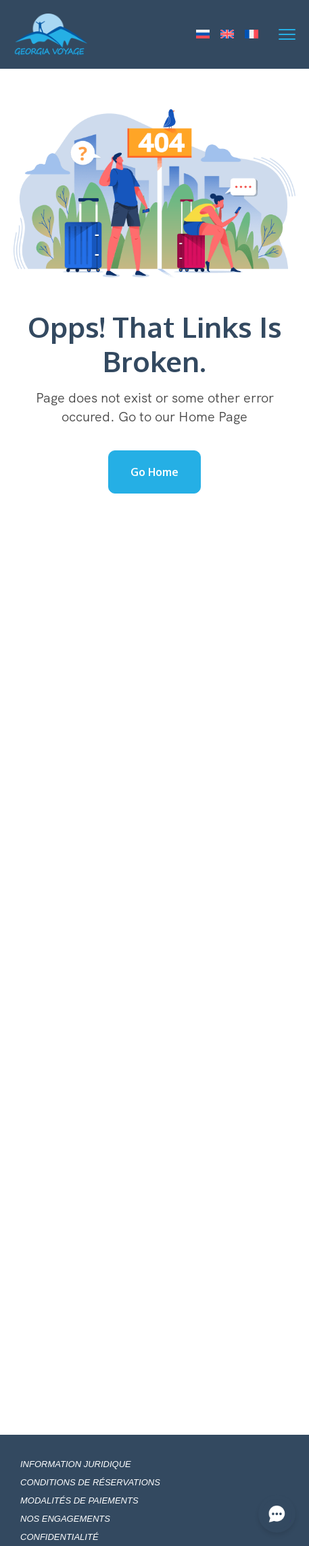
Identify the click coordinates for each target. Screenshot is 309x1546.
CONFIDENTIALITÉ (59, 1537)
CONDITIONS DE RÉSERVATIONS (90, 1482)
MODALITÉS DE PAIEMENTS (79, 1500)
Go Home (154, 472)
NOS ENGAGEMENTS (65, 1519)
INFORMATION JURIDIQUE (75, 1464)
